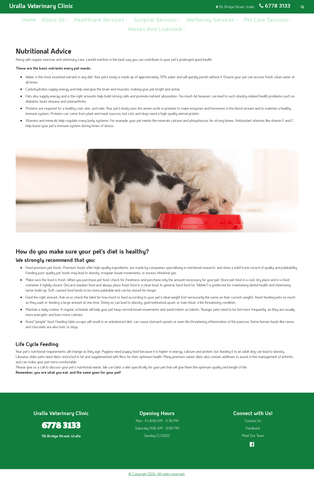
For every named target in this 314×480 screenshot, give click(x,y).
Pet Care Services (266, 19)
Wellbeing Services (210, 19)
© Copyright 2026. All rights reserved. (156, 474)
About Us (53, 19)
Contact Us (253, 420)
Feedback (253, 428)
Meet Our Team (253, 435)
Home (29, 19)
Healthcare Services (99, 19)
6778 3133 (277, 5)
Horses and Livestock (155, 28)
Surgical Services (155, 19)
